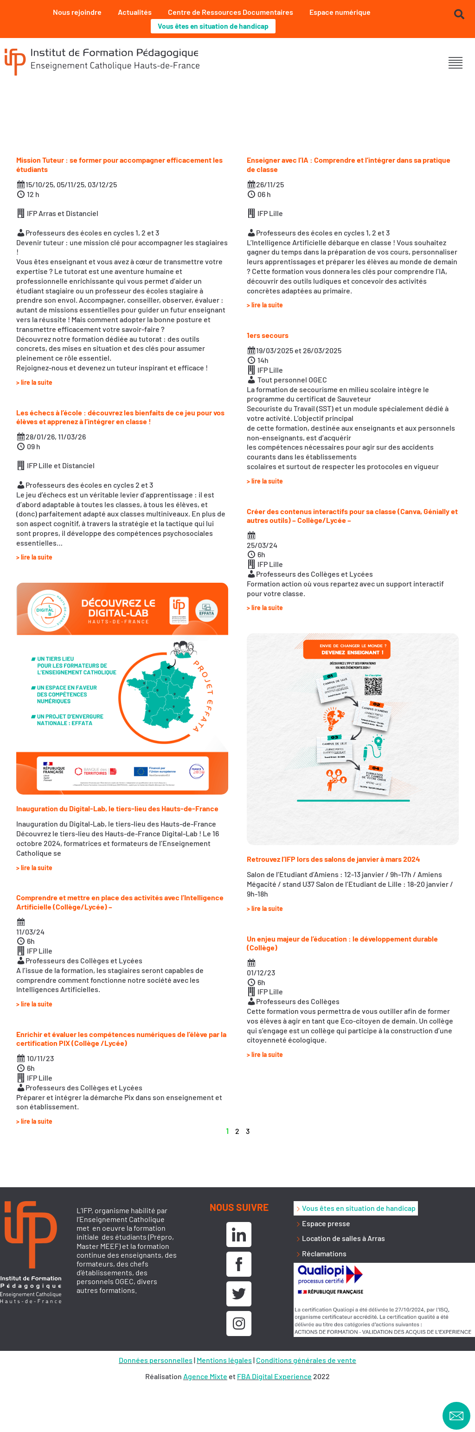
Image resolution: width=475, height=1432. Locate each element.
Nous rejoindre (77, 11)
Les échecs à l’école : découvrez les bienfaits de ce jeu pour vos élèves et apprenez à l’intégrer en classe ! (120, 417)
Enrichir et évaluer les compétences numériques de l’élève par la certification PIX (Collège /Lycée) (121, 1039)
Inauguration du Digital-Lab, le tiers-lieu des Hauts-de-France (117, 808)
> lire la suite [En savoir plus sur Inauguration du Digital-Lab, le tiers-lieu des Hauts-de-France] (34, 868)
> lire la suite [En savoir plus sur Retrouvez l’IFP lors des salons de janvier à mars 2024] (265, 908)
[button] (455, 63)
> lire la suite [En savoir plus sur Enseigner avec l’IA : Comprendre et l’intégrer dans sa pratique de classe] (265, 305)
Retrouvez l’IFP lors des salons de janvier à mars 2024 (333, 859)
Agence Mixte (205, 1376)
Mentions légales (224, 1360)
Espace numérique (340, 11)
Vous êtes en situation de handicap (213, 26)
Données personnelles (156, 1360)
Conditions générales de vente (306, 1360)
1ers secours (268, 335)
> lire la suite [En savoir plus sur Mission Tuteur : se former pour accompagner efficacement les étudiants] (34, 382)
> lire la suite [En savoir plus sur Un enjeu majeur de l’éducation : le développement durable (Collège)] (265, 1055)
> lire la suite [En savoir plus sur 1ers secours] (265, 481)
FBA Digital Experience (274, 1376)
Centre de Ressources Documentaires (230, 11)
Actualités (135, 11)
